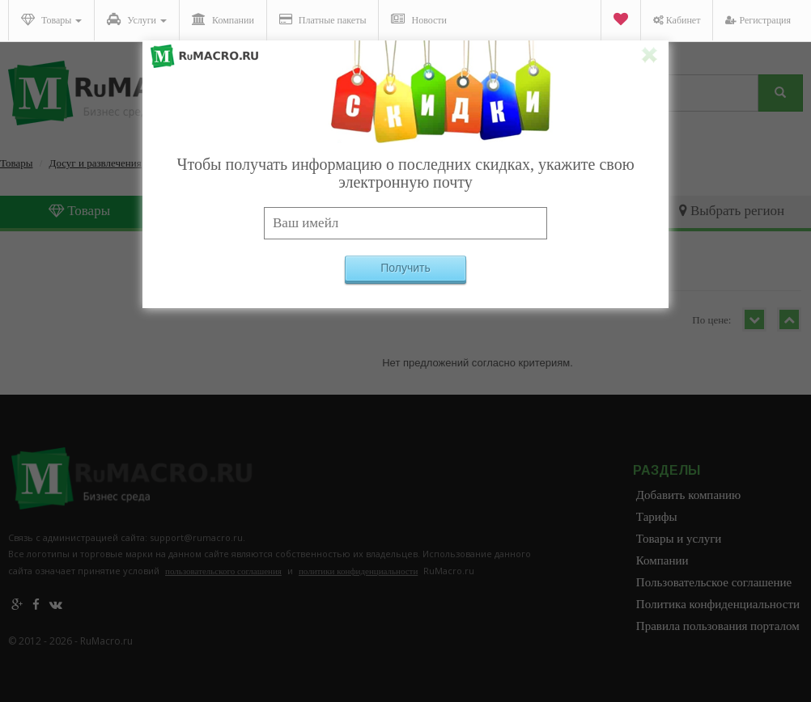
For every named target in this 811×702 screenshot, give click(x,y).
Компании (223, 19)
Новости (419, 19)
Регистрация (758, 20)
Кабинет (677, 20)
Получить (405, 267)
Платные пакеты (323, 19)
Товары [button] (51, 19)
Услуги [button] (137, 19)
